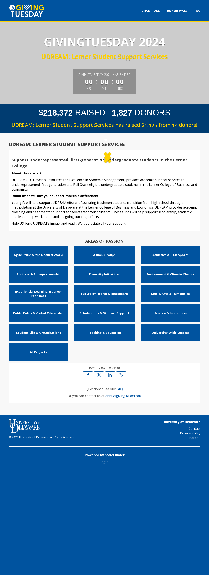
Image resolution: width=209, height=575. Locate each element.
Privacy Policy (190, 538)
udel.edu (194, 542)
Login (104, 566)
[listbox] (104, 205)
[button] (26, 205)
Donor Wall (177, 11)
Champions (151, 11)
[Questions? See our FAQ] (119, 494)
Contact (194, 533)
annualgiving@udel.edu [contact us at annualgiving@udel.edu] (123, 500)
